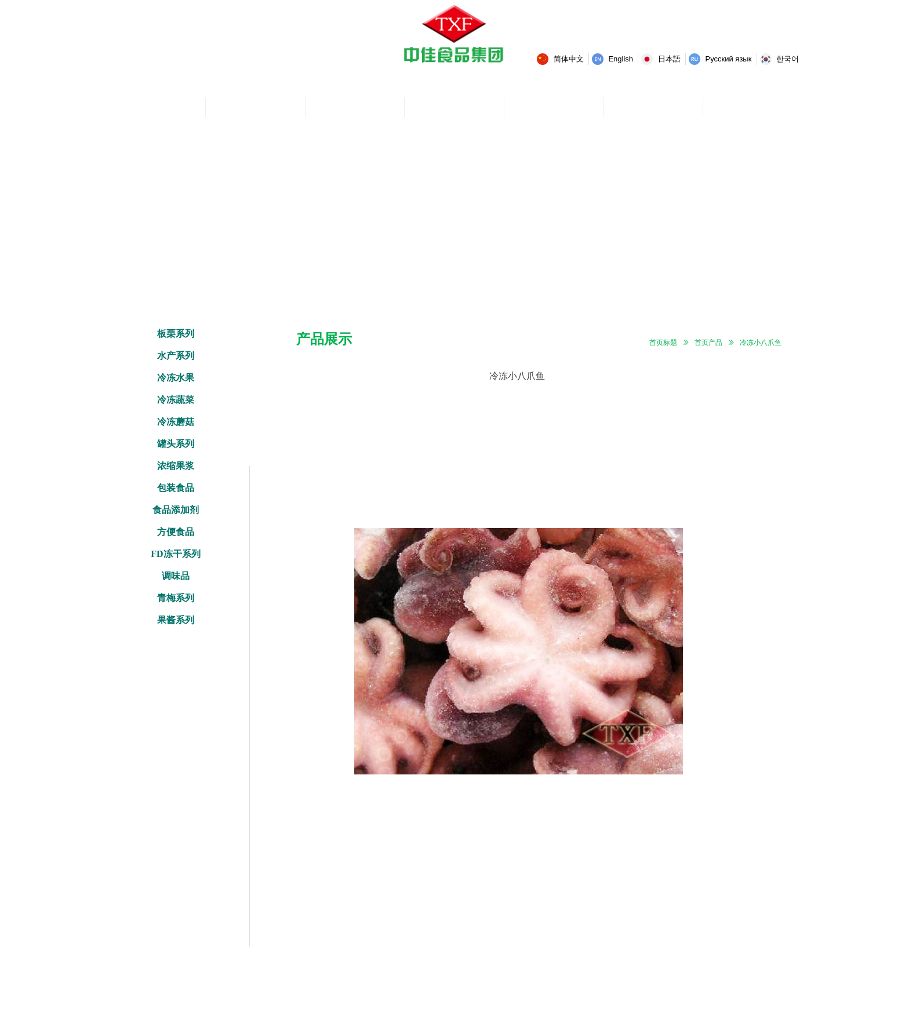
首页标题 (663, 343)
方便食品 (175, 532)
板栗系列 (175, 334)
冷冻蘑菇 (175, 422)
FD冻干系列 (175, 554)
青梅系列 (175, 598)
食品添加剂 (175, 510)
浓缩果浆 (175, 466)
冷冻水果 (175, 378)
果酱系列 (175, 620)
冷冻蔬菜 (175, 400)
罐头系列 (175, 444)
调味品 (176, 576)
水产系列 (175, 356)
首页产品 (708, 343)
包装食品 (175, 488)
